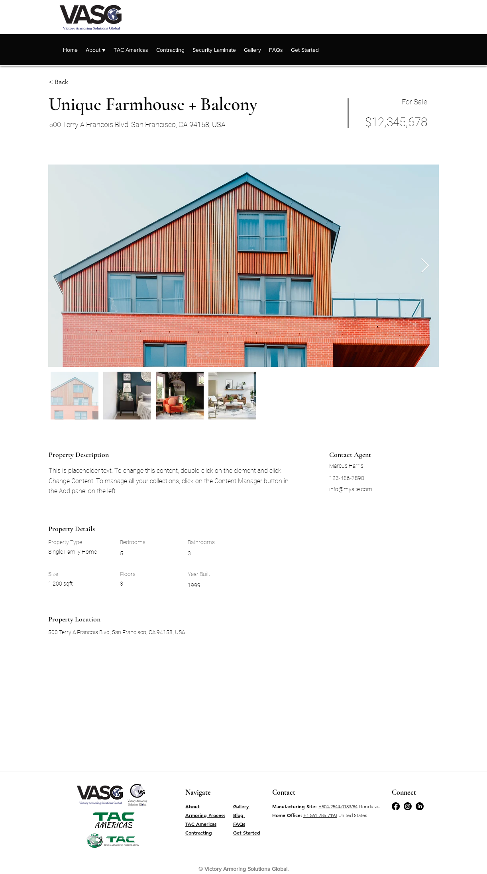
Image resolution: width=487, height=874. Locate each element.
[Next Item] (425, 266)
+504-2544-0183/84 (337, 806)
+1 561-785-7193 (320, 815)
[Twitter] (408, 806)
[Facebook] (396, 806)
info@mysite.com (350, 489)
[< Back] (77, 82)
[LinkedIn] (420, 806)
